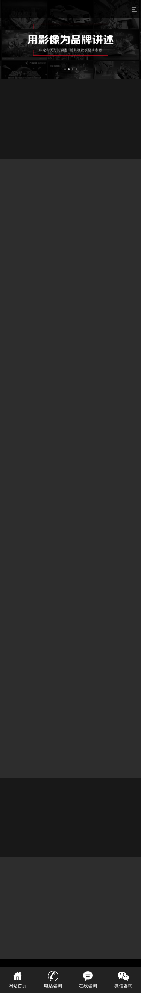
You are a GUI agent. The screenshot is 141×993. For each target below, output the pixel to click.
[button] (65, 68)
